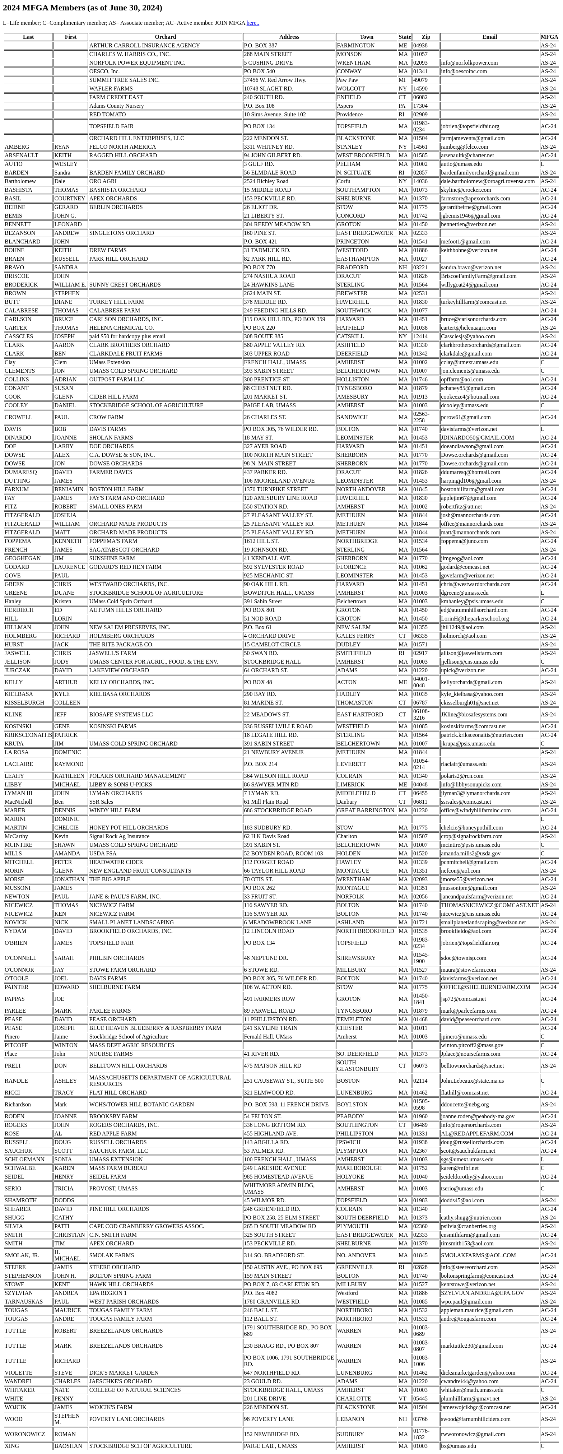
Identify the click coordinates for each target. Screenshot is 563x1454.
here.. (253, 23)
